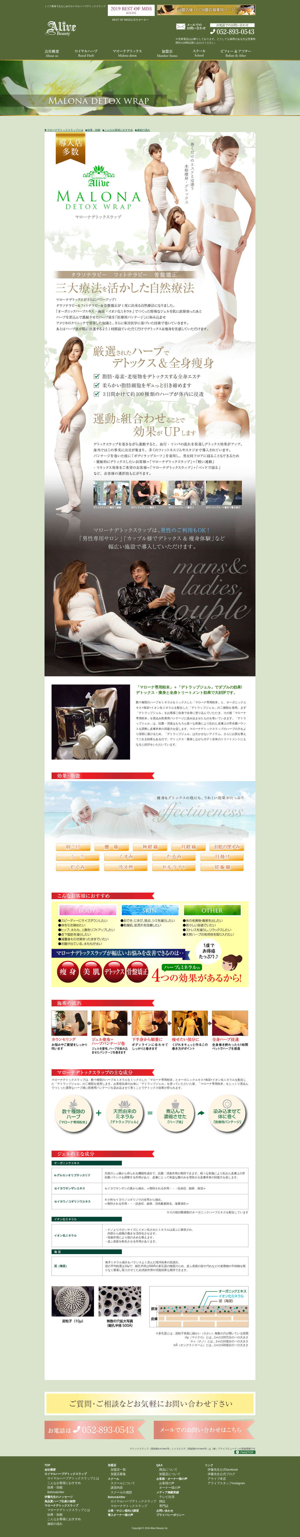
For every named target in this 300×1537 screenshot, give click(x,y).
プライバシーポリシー (170, 1515)
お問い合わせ (164, 1510)
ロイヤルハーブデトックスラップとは (73, 1478)
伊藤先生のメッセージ (59, 1497)
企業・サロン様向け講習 (123, 1510)
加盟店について (169, 1474)
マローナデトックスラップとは (68, 1510)
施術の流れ (55, 1524)
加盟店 (112, 1465)
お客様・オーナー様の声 (171, 1478)
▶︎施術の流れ (142, 130)
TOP (47, 1465)
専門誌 (163, 1506)
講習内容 (117, 1487)
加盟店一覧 (118, 1469)
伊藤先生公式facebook (223, 1469)
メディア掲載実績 (167, 1492)
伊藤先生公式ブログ (221, 1474)
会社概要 (50, 1469)
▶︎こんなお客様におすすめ (118, 130)
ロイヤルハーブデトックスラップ (66, 1474)
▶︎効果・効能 (93, 130)
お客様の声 (166, 1483)
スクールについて (123, 1483)
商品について (168, 1469)
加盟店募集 (118, 1474)
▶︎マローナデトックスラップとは (64, 130)
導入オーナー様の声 (120, 1515)
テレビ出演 (166, 1497)
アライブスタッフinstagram (226, 1483)
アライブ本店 (217, 1478)
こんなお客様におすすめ (64, 1483)
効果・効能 (55, 1487)
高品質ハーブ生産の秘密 (60, 1501)
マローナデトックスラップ (61, 1505)
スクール (113, 1478)
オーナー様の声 (169, 1487)
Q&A (159, 1465)
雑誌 (162, 1501)
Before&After (55, 1492)
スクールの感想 (121, 1492)
